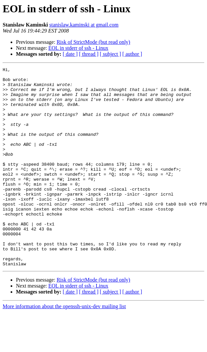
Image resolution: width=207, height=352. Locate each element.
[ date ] (70, 54)
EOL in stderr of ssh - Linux (78, 48)
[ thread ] (89, 54)
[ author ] (132, 54)
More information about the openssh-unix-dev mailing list (64, 346)
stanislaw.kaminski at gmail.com (83, 25)
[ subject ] (110, 54)
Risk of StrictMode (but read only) (93, 42)
